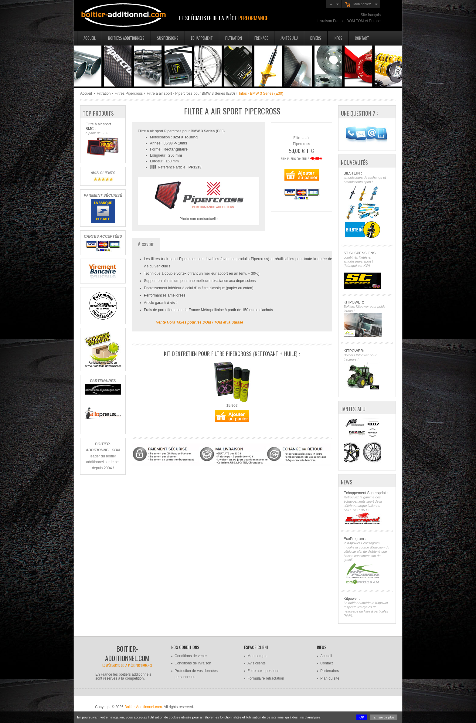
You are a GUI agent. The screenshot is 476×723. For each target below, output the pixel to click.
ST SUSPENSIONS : (367, 270)
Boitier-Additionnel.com (143, 707)
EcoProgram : (367, 561)
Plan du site (329, 678)
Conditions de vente (191, 656)
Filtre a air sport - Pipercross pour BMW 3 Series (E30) (191, 93)
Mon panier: (358, 4)
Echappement (202, 38)
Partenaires (329, 671)
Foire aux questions (263, 671)
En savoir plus (383, 717)
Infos (338, 38)
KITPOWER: (367, 319)
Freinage (261, 38)
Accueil (89, 38)
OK (361, 717)
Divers (315, 38)
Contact (362, 38)
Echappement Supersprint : (367, 508)
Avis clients (256, 663)
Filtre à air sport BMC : (103, 139)
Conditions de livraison (193, 663)
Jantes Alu (289, 38)
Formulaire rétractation (265, 678)
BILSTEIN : (367, 205)
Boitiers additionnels (126, 38)
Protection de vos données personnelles (196, 674)
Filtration (233, 38)
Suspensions (167, 38)
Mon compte (257, 656)
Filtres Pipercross (128, 93)
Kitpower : (367, 607)
